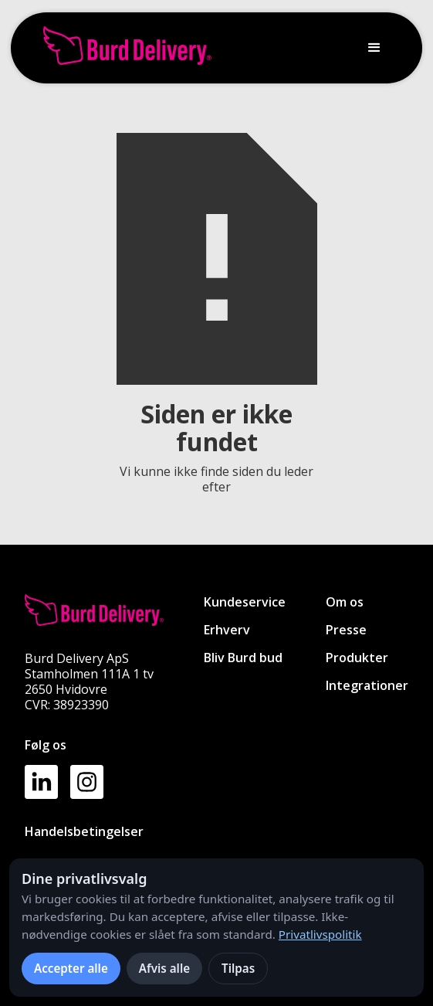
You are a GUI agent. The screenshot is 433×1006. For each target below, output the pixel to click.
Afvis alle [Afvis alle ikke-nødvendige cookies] (164, 968)
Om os (345, 602)
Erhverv (227, 629)
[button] (374, 48)
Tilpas (238, 968)
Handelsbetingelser (84, 831)
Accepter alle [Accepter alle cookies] (71, 968)
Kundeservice (245, 602)
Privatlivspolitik (320, 934)
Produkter (357, 657)
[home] (123, 48)
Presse (346, 629)
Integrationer (367, 685)
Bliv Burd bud (243, 657)
